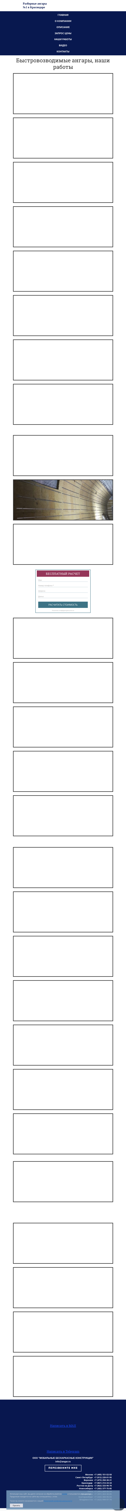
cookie (64, 1494)
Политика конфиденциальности (63, 610)
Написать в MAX (63, 1426)
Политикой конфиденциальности (58, 1501)
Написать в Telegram (63, 1451)
